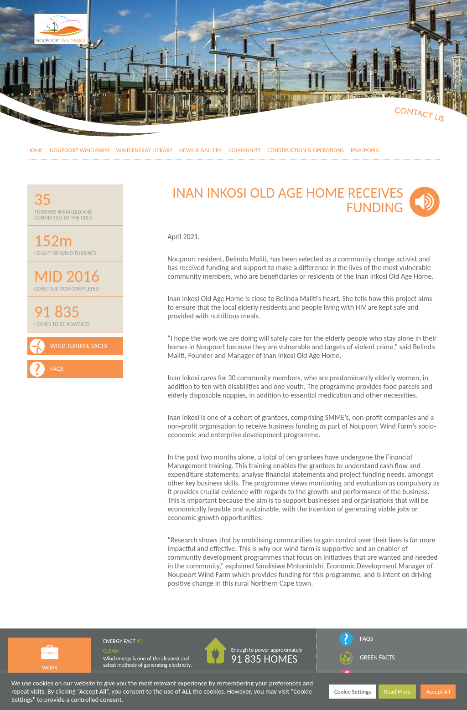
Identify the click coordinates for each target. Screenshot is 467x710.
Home (35, 150)
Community (244, 150)
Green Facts (377, 657)
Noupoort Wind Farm (79, 150)
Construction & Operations (305, 150)
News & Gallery (200, 150)
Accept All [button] (438, 691)
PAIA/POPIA (365, 150)
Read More (397, 691)
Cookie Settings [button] (352, 691)
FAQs (366, 639)
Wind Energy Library (144, 150)
